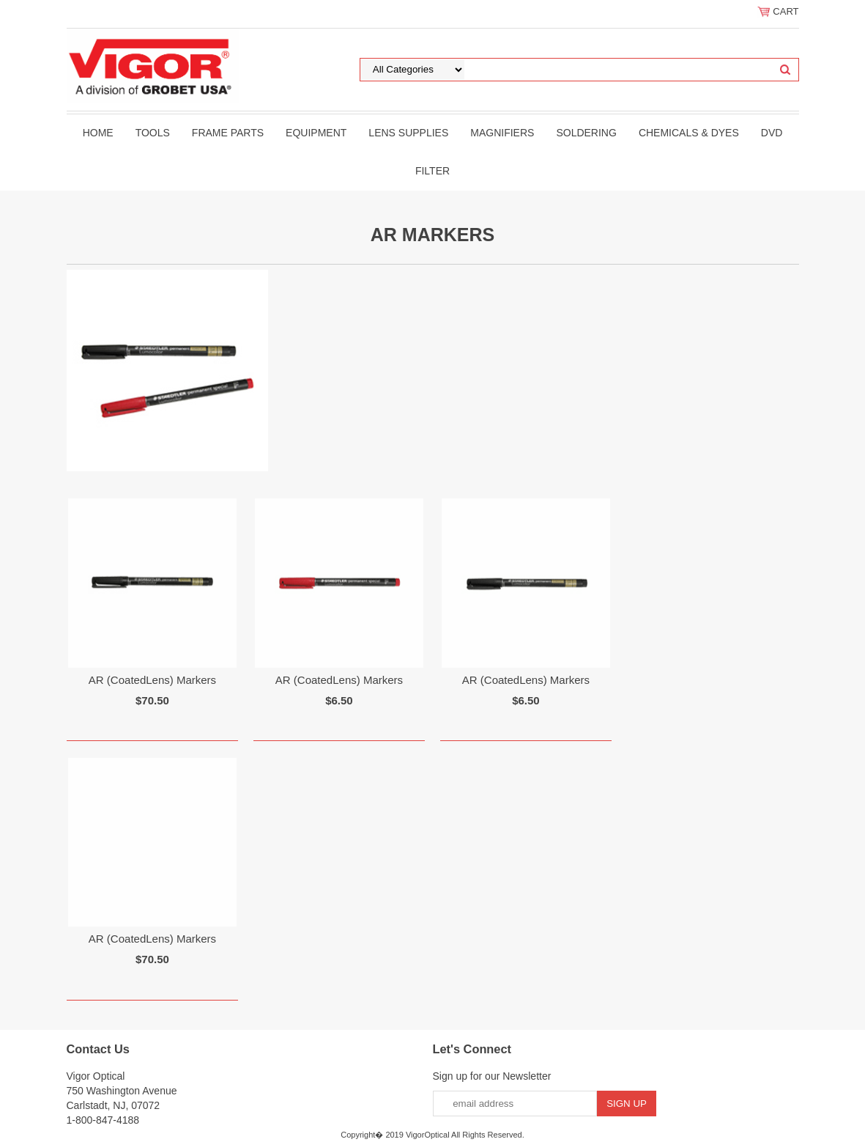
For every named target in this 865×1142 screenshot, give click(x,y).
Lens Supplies (408, 133)
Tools (152, 133)
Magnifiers (502, 133)
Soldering (586, 133)
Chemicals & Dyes (689, 133)
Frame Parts (228, 133)
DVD (772, 133)
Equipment (316, 133)
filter (432, 171)
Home (98, 133)
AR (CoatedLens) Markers (152, 680)
